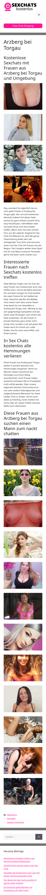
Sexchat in (12, 814)
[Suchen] (38, 837)
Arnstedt (11, 818)
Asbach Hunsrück (15, 822)
